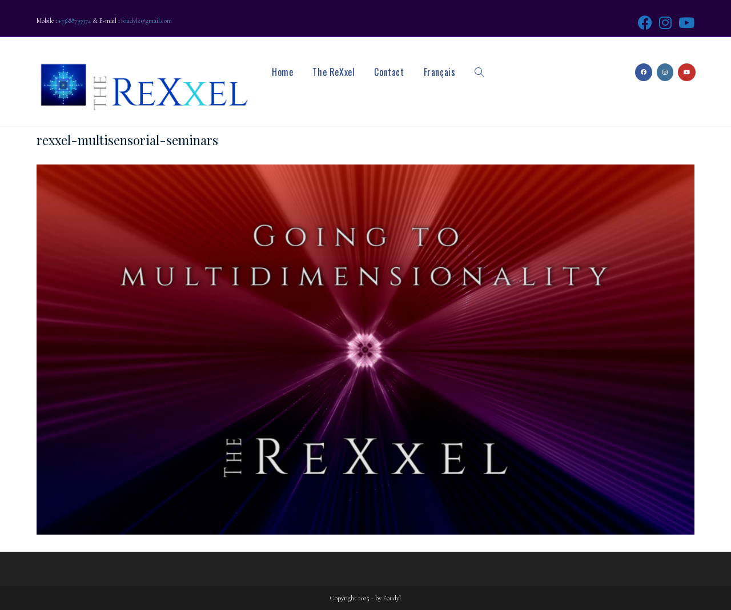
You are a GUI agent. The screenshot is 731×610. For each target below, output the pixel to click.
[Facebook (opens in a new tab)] (645, 22)
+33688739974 (74, 21)
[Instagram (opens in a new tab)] (665, 22)
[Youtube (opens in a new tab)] (684, 22)
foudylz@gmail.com (146, 21)
